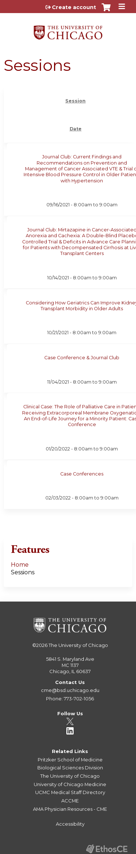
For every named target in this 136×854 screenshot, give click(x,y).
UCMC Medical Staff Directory (70, 792)
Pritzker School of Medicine (70, 759)
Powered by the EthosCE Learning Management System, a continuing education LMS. (106, 848)
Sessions (22, 572)
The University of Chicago (78, 645)
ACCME (70, 801)
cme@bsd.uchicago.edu (70, 690)
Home (20, 564)
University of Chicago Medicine (70, 784)
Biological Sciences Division (70, 767)
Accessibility (70, 824)
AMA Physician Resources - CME (70, 809)
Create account (74, 7)
